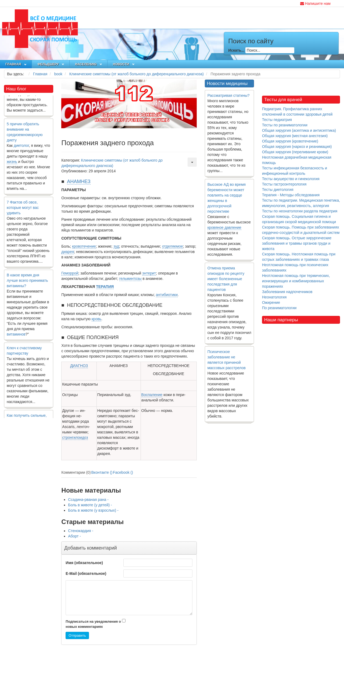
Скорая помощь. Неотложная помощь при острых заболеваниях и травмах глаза (298, 257)
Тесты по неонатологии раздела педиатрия (299, 211)
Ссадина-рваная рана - (88, 499)
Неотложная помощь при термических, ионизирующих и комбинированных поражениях (296, 280)
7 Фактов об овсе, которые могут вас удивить (23, 208)
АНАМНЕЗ (79, 181)
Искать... (236, 50)
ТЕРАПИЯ (105, 286)
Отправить (77, 635)
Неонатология (274, 297)
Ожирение (271, 302)
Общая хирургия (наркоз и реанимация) (297, 146)
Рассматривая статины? (228, 95)
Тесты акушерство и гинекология (291, 179)
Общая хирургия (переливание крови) (295, 152)
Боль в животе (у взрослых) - (93, 510)
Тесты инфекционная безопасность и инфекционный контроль (294, 171)
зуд (116, 246)
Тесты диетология (277, 189)
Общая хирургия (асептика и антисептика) (299, 130)
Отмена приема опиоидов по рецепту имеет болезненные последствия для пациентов (226, 279)
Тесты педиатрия (277, 119)
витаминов (16, 335)
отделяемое (172, 246)
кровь (96, 319)
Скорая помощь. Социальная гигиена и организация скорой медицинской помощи (299, 219)
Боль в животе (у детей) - (90, 505)
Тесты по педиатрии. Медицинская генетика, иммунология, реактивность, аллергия (301, 203)
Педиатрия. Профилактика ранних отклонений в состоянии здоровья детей (297, 111)
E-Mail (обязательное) (86, 573)
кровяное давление (224, 227)
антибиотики (167, 295)
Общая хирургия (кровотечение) (290, 141)
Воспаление (152, 395)
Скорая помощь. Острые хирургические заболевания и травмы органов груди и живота (296, 243)
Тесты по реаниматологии (284, 125)
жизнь (12, 163)
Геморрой (69, 273)
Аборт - (74, 536)
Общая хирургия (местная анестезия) (295, 136)
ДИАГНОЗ (79, 366)
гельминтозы (130, 278)
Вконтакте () (102, 472)
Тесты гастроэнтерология (284, 184)
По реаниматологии (279, 308)
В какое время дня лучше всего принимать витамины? (27, 281)
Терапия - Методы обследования (291, 195)
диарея (67, 252)
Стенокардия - (80, 531)
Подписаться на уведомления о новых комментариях (93, 624)
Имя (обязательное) (84, 563)
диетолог (21, 147)
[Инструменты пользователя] (192, 162)
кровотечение (84, 246)
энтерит (149, 273)
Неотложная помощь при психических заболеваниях (295, 267)
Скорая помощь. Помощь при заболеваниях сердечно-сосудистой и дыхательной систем (300, 230)
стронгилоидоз (75, 437)
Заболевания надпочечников (287, 292)
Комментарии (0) (76, 472)
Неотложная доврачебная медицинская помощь (296, 160)
